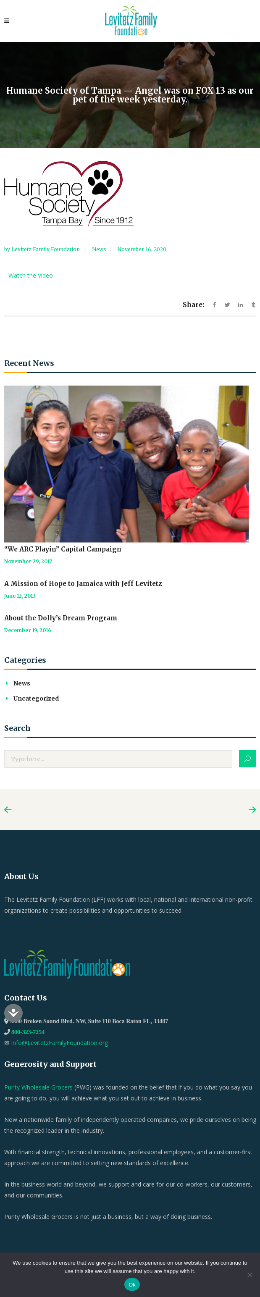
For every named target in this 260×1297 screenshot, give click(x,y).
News (99, 249)
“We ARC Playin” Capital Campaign (62, 549)
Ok (132, 1284)
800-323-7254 (27, 1032)
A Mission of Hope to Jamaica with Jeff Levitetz (83, 584)
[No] (249, 1275)
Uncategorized (36, 698)
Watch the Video (30, 275)
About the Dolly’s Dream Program (60, 618)
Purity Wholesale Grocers (38, 1087)
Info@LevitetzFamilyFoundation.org (59, 1043)
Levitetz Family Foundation (46, 249)
